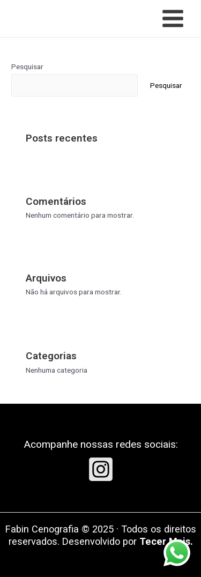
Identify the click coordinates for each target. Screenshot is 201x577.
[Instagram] (100, 469)
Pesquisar (27, 66)
